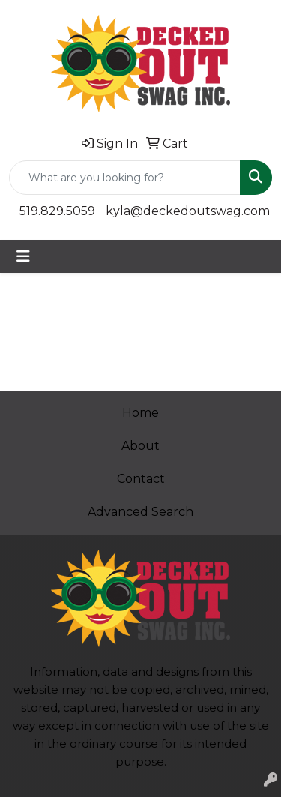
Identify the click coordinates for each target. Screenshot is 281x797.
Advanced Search (140, 512)
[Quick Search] (125, 177)
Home (140, 413)
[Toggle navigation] (23, 256)
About (140, 446)
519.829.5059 (57, 211)
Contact (141, 479)
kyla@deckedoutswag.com (188, 211)
